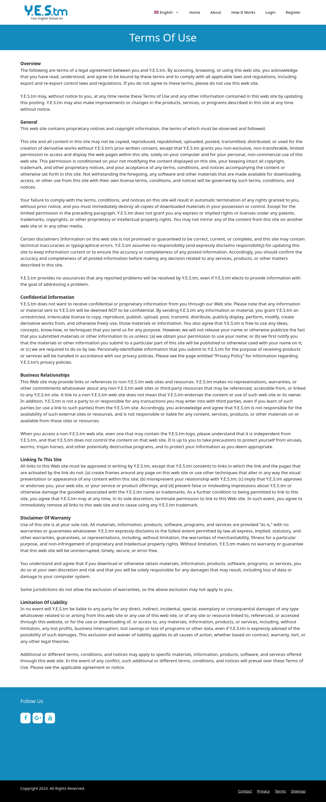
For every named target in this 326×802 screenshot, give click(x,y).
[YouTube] (50, 718)
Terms (280, 791)
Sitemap (298, 791)
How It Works (243, 12)
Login (271, 12)
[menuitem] (166, 12)
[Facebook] (25, 718)
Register (293, 12)
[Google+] (38, 718)
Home (194, 12)
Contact (245, 791)
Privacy (263, 791)
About (215, 12)
